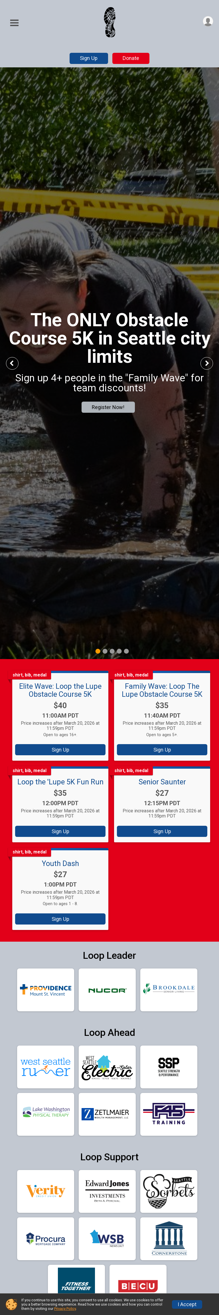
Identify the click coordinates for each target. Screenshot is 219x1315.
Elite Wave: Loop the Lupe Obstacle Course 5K (60, 690)
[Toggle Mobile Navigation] (14, 23)
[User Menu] (208, 21)
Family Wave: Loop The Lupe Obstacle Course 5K (162, 690)
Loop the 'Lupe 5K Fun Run (60, 782)
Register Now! (108, 407)
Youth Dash (60, 863)
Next (211, 363)
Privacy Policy (65, 1308)
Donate (131, 58)
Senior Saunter (162, 782)
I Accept (187, 1304)
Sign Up (89, 58)
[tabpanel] (109, 363)
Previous (16, 363)
